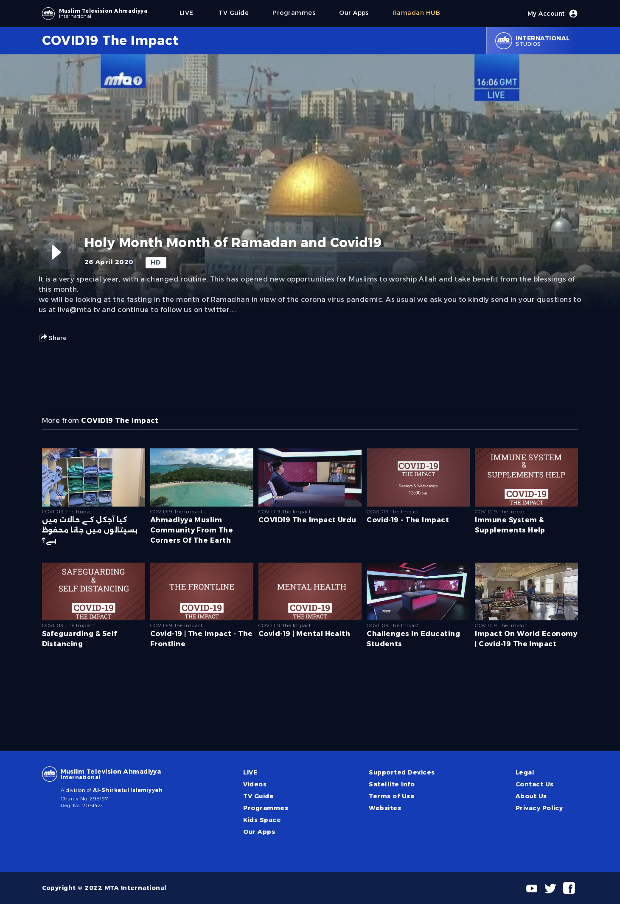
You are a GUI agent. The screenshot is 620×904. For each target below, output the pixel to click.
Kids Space (262, 820)
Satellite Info (392, 784)
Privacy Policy (539, 808)
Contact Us (535, 784)
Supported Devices (402, 772)
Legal (525, 772)
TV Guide (258, 796)
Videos (255, 784)
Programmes (265, 808)
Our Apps (259, 832)
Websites (385, 808)
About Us (531, 796)
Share (53, 338)
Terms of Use (392, 796)
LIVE (250, 772)
